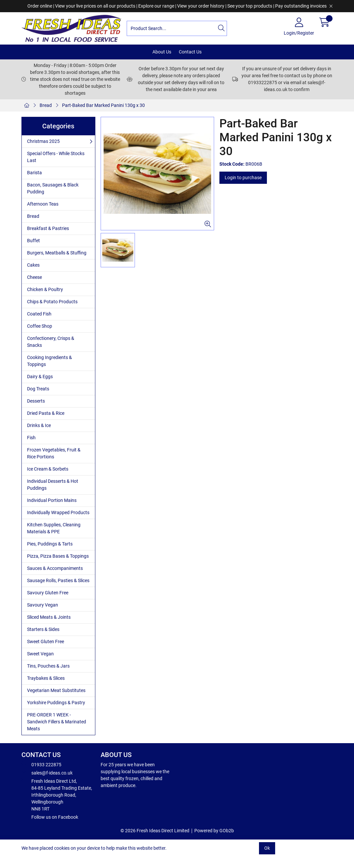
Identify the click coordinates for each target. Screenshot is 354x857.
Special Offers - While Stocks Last (55, 157)
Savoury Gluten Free (47, 592)
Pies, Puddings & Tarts (50, 543)
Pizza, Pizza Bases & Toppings (58, 556)
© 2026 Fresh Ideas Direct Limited (154, 830)
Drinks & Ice (39, 425)
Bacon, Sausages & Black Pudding (53, 188)
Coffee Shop (39, 326)
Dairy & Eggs (40, 376)
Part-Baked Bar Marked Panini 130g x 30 (103, 105)
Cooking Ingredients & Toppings (49, 361)
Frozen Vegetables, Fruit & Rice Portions (53, 453)
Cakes (33, 265)
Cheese (34, 277)
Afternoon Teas (42, 204)
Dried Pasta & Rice (45, 413)
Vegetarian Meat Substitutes (56, 690)
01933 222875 (41, 764)
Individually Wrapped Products (58, 512)
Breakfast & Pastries (48, 228)
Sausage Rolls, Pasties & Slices (58, 580)
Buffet (33, 240)
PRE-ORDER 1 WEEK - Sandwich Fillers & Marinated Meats (56, 721)
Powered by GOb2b (214, 830)
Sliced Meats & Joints (49, 617)
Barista (34, 172)
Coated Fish (39, 313)
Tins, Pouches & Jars (48, 666)
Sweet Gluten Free (45, 641)
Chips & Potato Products (52, 301)
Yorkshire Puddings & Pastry (56, 702)
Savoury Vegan (42, 605)
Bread (46, 105)
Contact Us (190, 51)
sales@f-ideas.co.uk (47, 772)
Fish (31, 437)
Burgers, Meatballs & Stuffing (56, 252)
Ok (267, 848)
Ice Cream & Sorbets (47, 469)
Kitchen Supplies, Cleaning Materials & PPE (53, 528)
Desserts (36, 401)
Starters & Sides (43, 629)
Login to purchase (243, 177)
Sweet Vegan (40, 653)
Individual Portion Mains (52, 500)
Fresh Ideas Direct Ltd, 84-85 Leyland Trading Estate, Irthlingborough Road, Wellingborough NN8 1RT (56, 794)
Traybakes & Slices (46, 678)
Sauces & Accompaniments (55, 568)
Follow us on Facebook (49, 817)
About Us (161, 51)
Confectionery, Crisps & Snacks (50, 342)
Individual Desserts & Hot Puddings (52, 484)
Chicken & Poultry (45, 289)
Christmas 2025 (43, 141)
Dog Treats (38, 388)
